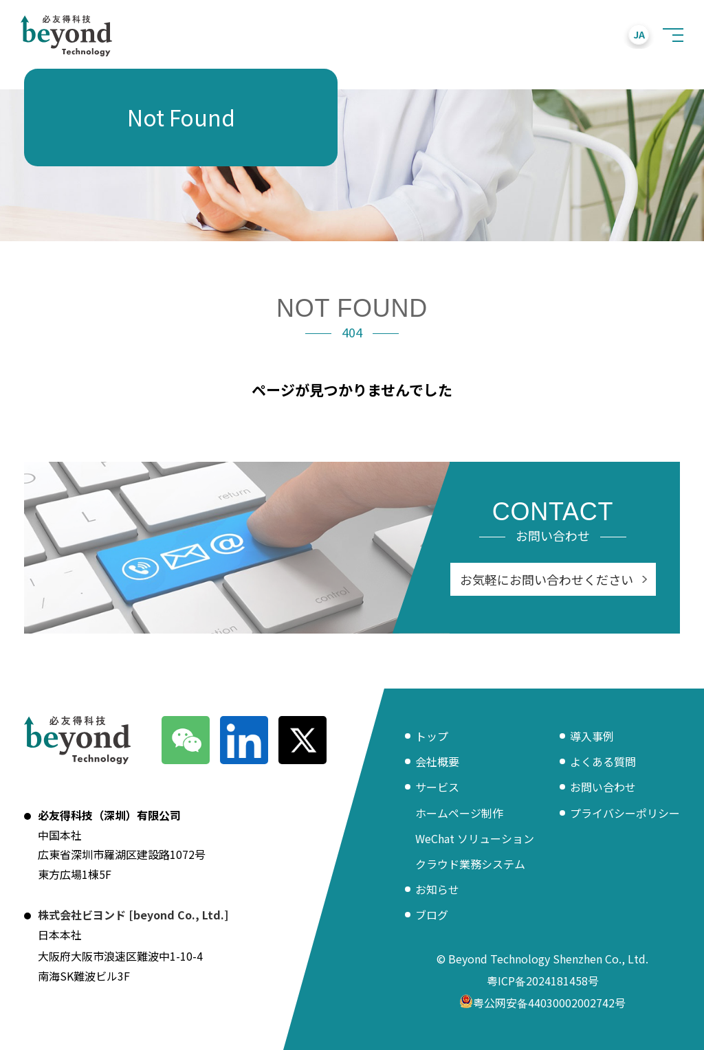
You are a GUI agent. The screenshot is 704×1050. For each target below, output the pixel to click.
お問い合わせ (603, 787)
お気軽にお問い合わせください (546, 579)
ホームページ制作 (459, 813)
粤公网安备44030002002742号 (542, 1003)
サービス (437, 787)
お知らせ (437, 889)
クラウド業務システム (470, 864)
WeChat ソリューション (474, 838)
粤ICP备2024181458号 (543, 980)
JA (639, 34)
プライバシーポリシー (625, 813)
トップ (431, 736)
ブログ (431, 914)
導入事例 (592, 736)
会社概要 (437, 761)
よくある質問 (603, 761)
